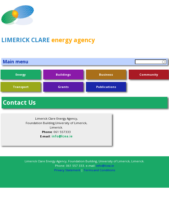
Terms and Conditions (99, 170)
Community (148, 74)
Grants (63, 87)
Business (106, 74)
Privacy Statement (67, 170)
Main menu (15, 62)
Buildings (63, 74)
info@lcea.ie (62, 136)
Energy (20, 74)
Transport (21, 87)
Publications (106, 87)
